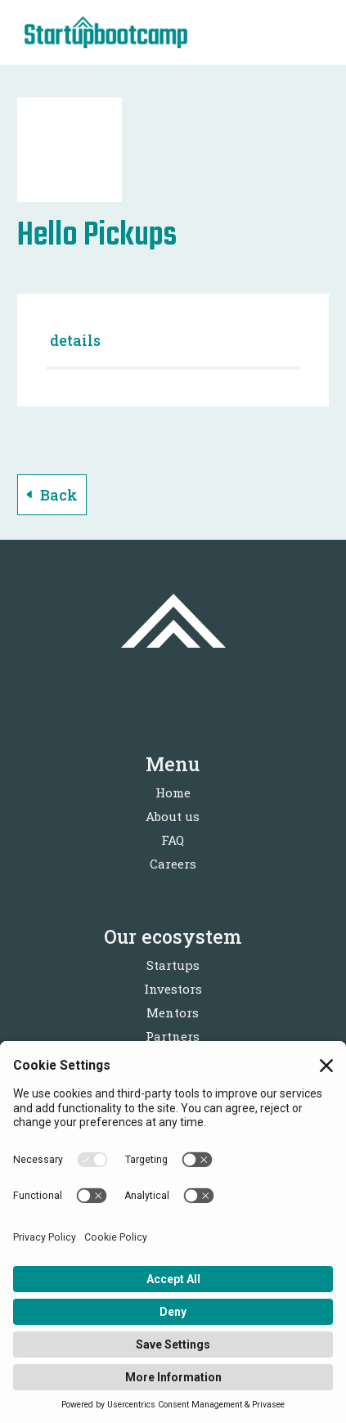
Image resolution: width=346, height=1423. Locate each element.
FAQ (172, 840)
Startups (173, 965)
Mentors (172, 1012)
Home (173, 792)
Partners (173, 1036)
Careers (173, 863)
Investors (173, 989)
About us (173, 816)
